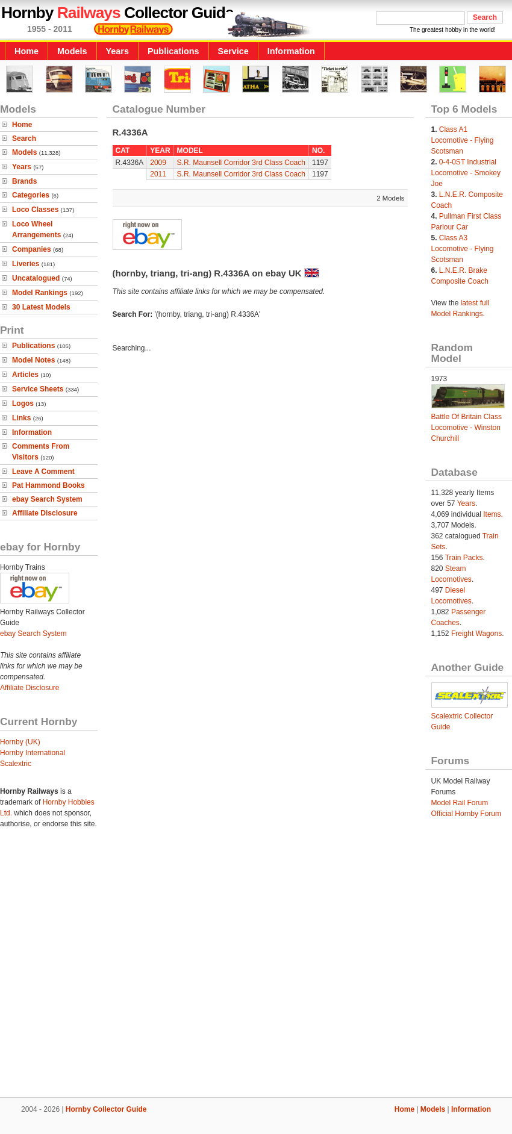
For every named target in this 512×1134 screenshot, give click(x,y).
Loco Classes (35, 209)
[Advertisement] (113, 970)
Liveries (25, 264)
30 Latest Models (41, 307)
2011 (158, 174)
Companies (31, 249)
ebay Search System (47, 499)
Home (26, 51)
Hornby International (32, 753)
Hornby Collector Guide (106, 1109)
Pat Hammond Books (48, 485)
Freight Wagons (476, 633)
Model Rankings (39, 292)
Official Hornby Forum (466, 813)
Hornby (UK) (20, 742)
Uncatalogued (36, 278)
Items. (493, 514)
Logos (23, 403)
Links (21, 418)
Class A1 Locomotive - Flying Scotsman (462, 140)
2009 (158, 162)
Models (72, 51)
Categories (30, 195)
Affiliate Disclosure (45, 513)
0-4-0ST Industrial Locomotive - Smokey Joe (466, 173)
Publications (173, 51)
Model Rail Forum (460, 803)
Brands (24, 181)
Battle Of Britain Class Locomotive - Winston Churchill (466, 428)
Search (24, 138)
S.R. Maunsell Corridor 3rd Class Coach (241, 162)
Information (291, 51)
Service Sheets (37, 389)
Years (117, 51)
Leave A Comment (43, 471)
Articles (25, 374)
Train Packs (464, 557)
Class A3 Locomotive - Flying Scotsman (462, 249)
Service (233, 51)
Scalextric (15, 763)
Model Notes (33, 360)
